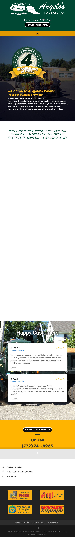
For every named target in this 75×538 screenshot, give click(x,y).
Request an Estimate (37, 430)
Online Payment (52, 523)
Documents (35, 523)
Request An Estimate (37, 24)
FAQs (43, 523)
